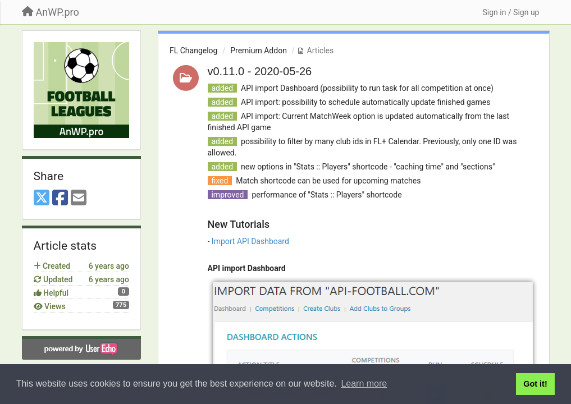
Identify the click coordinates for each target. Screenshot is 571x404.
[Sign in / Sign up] (510, 12)
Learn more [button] (364, 383)
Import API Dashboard (250, 241)
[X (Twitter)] (41, 198)
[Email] (78, 198)
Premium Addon (258, 50)
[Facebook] (60, 198)
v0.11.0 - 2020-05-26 (260, 71)
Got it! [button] (535, 383)
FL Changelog (193, 50)
